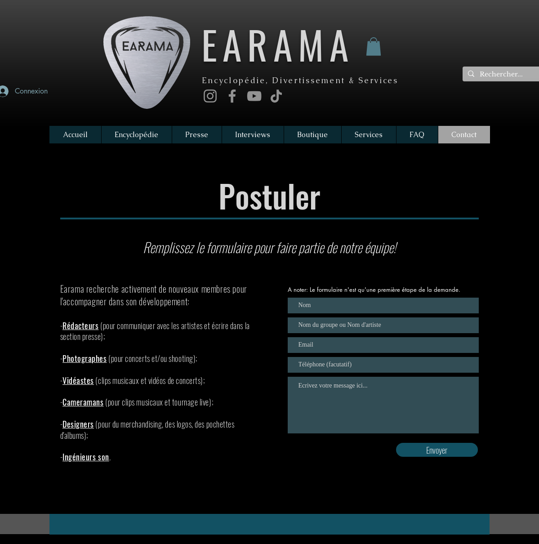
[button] (373, 46)
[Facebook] (232, 96)
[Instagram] (210, 96)
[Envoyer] (437, 450)
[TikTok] (276, 96)
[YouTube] (254, 96)
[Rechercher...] (503, 75)
